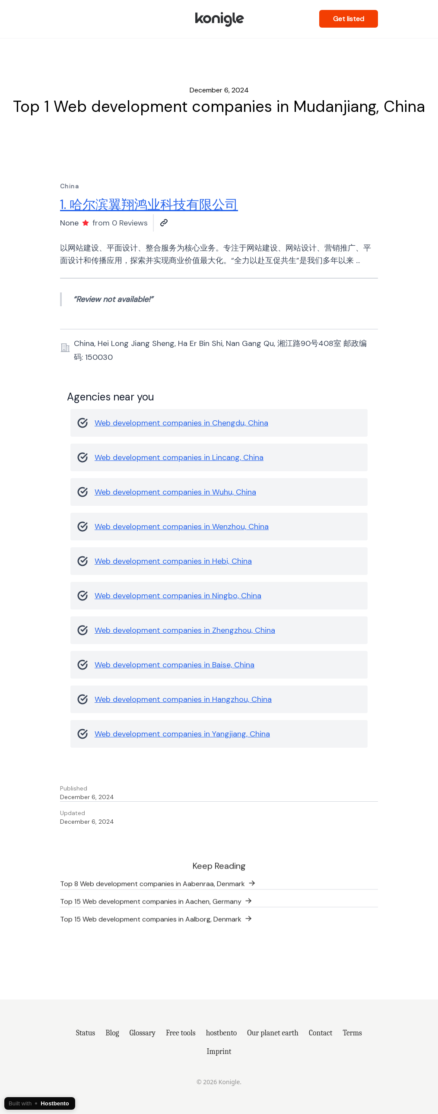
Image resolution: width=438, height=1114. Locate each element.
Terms (352, 1032)
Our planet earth (272, 1032)
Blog (112, 1032)
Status (85, 1032)
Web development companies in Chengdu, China (181, 423)
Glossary (143, 1032)
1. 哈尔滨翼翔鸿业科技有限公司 (149, 204)
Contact (321, 1032)
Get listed (348, 18)
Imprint (219, 1051)
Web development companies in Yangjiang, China (182, 734)
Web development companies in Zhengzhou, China (185, 630)
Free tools (181, 1032)
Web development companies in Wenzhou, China (182, 526)
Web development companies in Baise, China (174, 665)
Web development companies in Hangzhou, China (183, 699)
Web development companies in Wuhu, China (175, 492)
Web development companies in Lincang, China (179, 457)
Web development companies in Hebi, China (173, 561)
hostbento (221, 1032)
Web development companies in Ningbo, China (178, 595)
